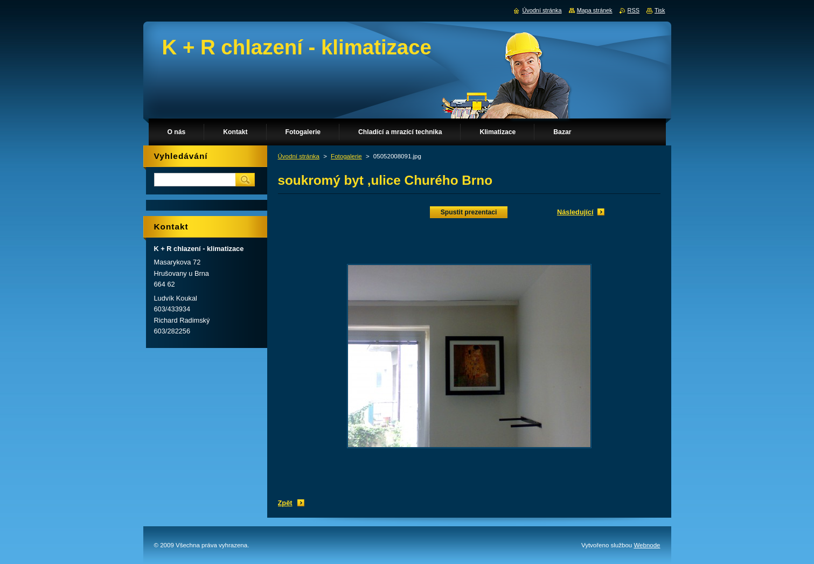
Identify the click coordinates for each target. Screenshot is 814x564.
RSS (633, 10)
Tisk (660, 10)
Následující (575, 212)
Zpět (285, 503)
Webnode (647, 545)
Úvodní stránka (298, 156)
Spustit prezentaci (469, 212)
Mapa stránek (595, 10)
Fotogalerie (346, 156)
